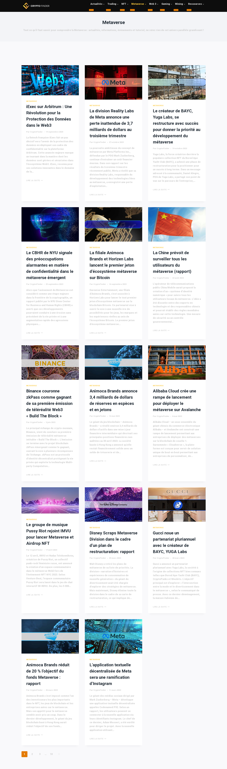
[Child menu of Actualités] (91, 10)
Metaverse (31, 101)
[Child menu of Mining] (176, 10)
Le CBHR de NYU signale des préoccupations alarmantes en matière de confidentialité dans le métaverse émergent (49, 265)
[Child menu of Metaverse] (132, 10)
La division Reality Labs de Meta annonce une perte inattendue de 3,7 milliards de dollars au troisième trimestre (112, 123)
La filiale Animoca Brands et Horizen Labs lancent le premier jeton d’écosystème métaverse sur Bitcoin (113, 265)
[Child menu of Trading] (108, 10)
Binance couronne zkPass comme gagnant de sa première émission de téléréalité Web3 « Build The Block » (49, 403)
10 (51, 754)
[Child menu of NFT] (122, 10)
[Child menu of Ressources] (189, 10)
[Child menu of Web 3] (150, 10)
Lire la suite (34, 180)
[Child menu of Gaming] (162, 10)
